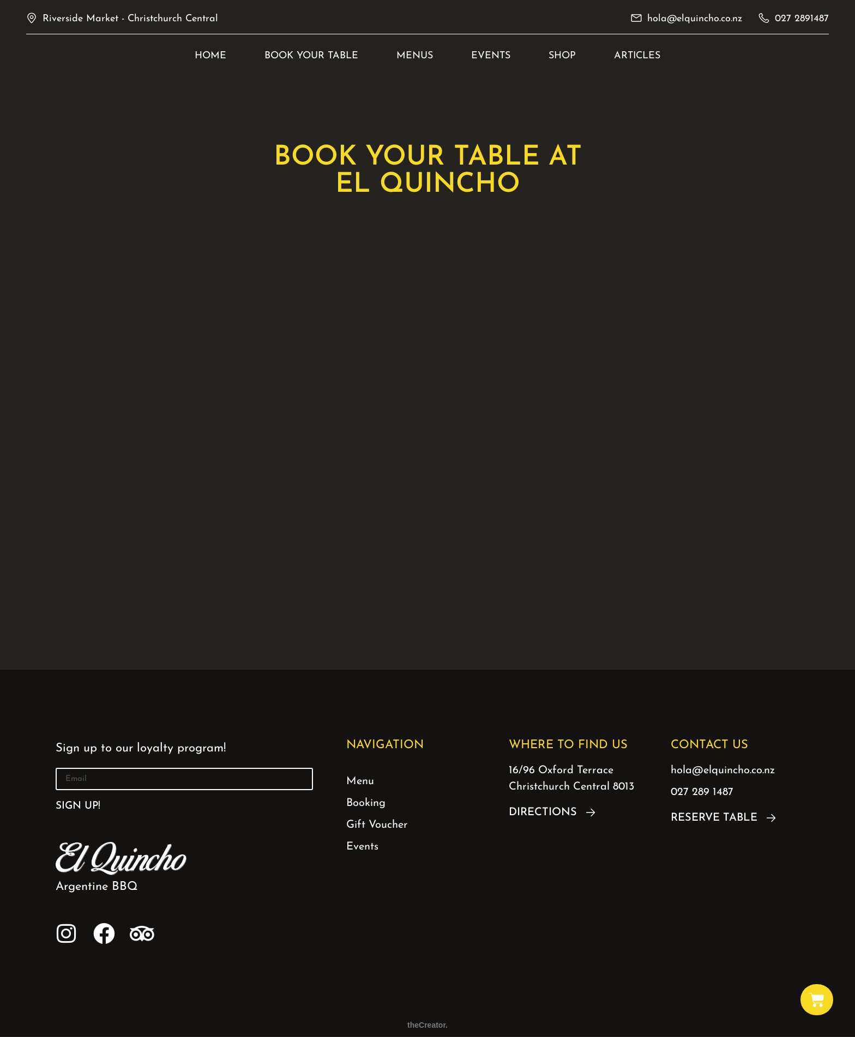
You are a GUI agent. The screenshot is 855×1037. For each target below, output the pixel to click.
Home (210, 56)
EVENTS (490, 56)
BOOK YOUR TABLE (311, 56)
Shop (562, 56)
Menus (414, 56)
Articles (637, 56)
